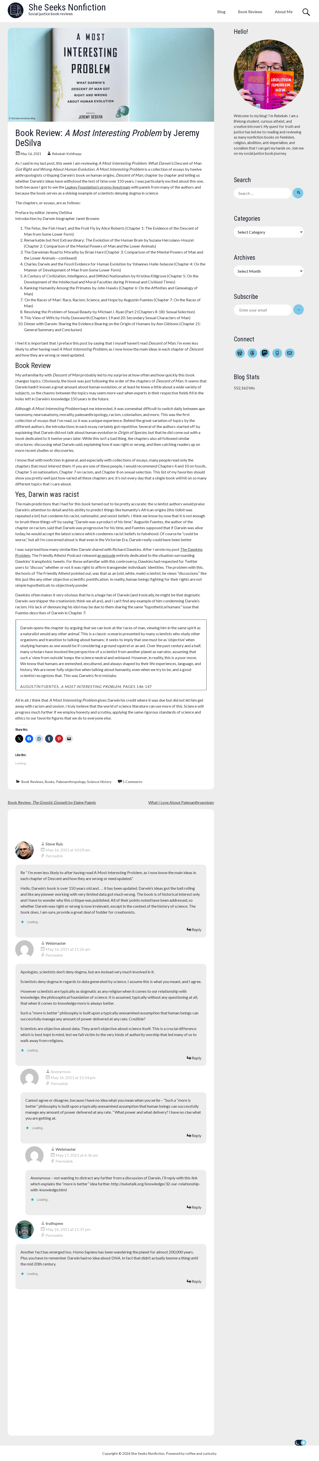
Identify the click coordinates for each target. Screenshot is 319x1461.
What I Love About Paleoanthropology (181, 802)
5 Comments (133, 782)
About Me (284, 11)
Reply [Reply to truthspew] (196, 1281)
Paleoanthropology (70, 782)
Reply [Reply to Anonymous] (196, 1135)
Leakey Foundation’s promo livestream (97, 187)
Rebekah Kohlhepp (66, 154)
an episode (106, 555)
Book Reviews (250, 11)
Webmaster (56, 943)
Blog (221, 11)
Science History (99, 782)
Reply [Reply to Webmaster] (196, 1057)
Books (50, 782)
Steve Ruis (54, 843)
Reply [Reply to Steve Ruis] (196, 929)
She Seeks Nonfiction (67, 7)
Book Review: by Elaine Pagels (52, 802)
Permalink (54, 855)
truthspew (54, 1223)
